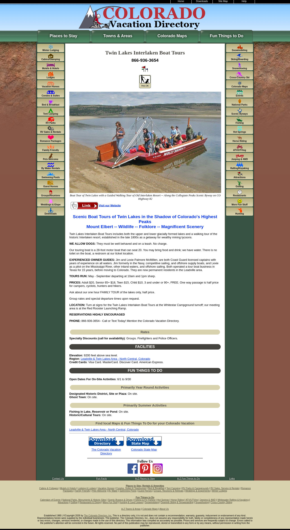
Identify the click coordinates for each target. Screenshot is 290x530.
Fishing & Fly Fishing (144, 500)
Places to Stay (63, 36)
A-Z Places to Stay (145, 478)
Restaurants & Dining (90, 502)
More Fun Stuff (110, 502)
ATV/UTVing (192, 500)
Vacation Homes (106, 488)
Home (181, 1)
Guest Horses (145, 491)
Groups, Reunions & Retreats (169, 491)
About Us (164, 509)
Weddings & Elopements (197, 491)
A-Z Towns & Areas (130, 509)
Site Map (223, 1)
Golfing (74, 502)
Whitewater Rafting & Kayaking (233, 500)
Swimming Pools (127, 491)
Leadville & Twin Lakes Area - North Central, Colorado (115, 358)
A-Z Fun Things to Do (188, 478)
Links (232, 478)
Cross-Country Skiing (221, 502)
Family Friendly (82, 491)
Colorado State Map (144, 449)
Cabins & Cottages (48, 488)
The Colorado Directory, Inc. (98, 515)
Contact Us (58, 478)
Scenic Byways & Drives (120, 500)
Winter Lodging (219, 491)
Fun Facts (101, 478)
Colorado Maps (172, 36)
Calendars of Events (50, 500)
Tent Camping (173, 488)
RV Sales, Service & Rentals (224, 488)
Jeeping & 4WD (207, 500)
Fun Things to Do (226, 36)
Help (244, 1)
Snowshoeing (202, 502)
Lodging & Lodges (87, 488)
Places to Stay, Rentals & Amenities (145, 486)
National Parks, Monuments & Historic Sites (84, 500)
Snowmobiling (152, 502)
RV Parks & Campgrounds (195, 488)
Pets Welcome (99, 491)
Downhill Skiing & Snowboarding (177, 502)
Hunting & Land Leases (131, 502)
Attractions (63, 502)
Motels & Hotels (68, 488)
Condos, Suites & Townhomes (131, 488)
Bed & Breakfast (156, 488)
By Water (113, 491)
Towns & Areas (117, 36)
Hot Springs (163, 500)
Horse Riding (177, 500)
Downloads (202, 1)
